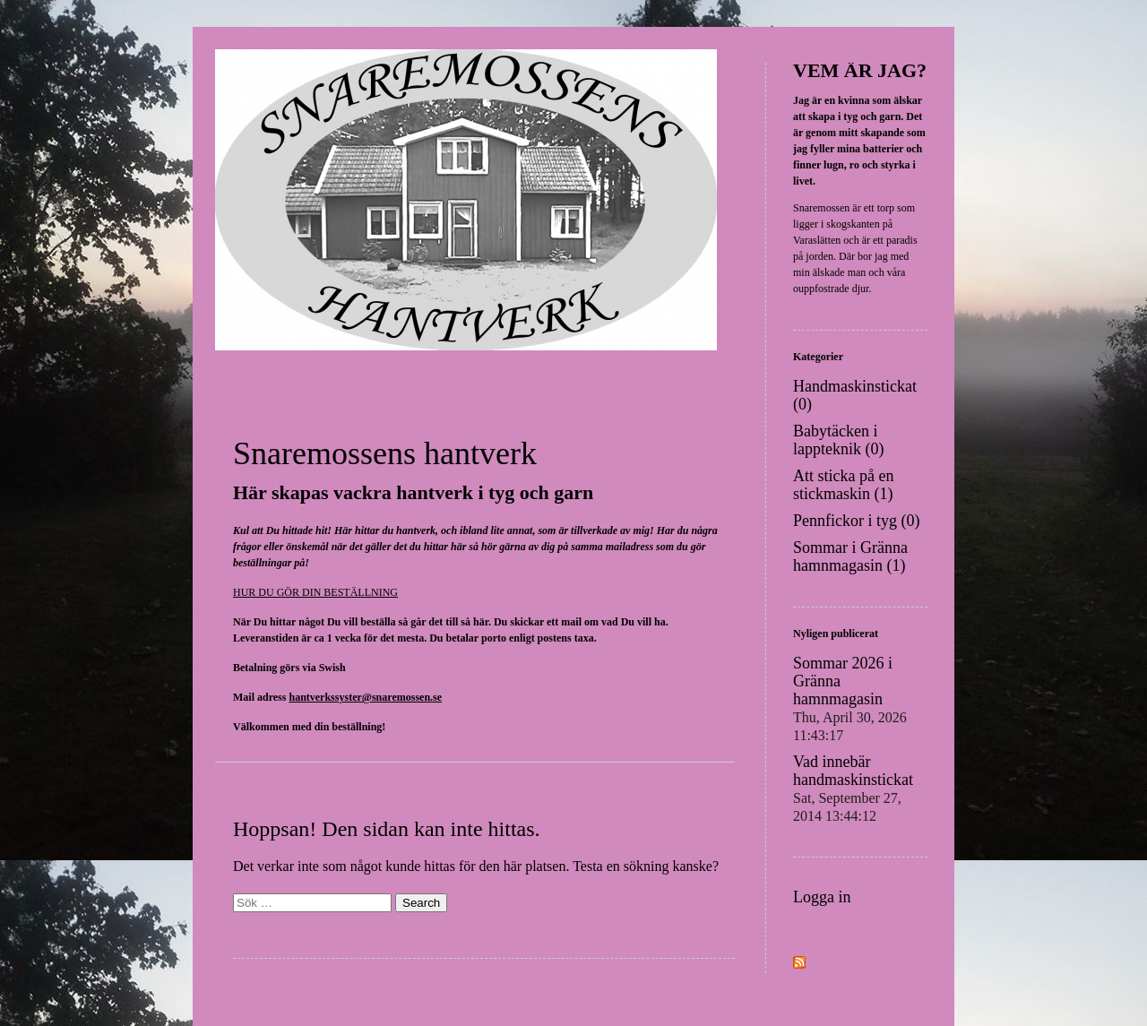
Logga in (822, 897)
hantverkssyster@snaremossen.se (365, 697)
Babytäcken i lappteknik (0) (838, 440)
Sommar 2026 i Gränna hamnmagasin (850, 698)
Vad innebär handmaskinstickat (853, 788)
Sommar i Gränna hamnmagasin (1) (850, 556)
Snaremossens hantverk (385, 453)
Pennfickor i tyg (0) (856, 521)
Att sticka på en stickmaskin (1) (843, 485)
